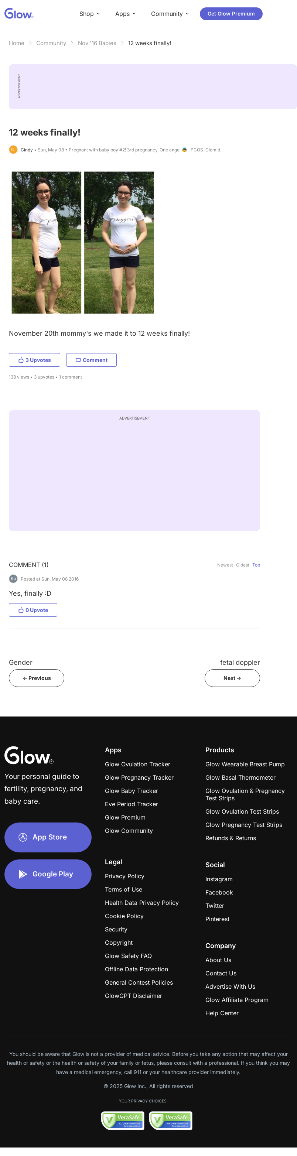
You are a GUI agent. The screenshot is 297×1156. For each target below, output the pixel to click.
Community (51, 43)
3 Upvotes (34, 360)
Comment (91, 360)
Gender (21, 662)
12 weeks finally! (149, 43)
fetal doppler (240, 662)
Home (16, 43)
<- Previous (37, 678)
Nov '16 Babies (97, 43)
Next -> (232, 678)
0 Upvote (33, 610)
